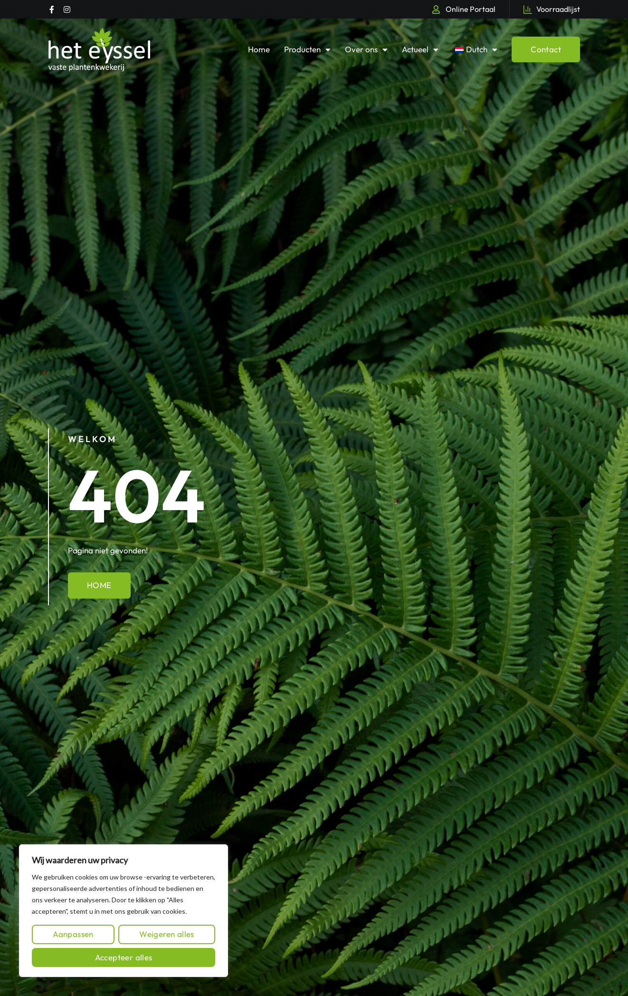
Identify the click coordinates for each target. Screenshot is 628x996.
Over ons (366, 49)
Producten (307, 49)
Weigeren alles (166, 934)
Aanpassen (73, 934)
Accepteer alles (123, 957)
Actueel (420, 49)
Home (259, 49)
